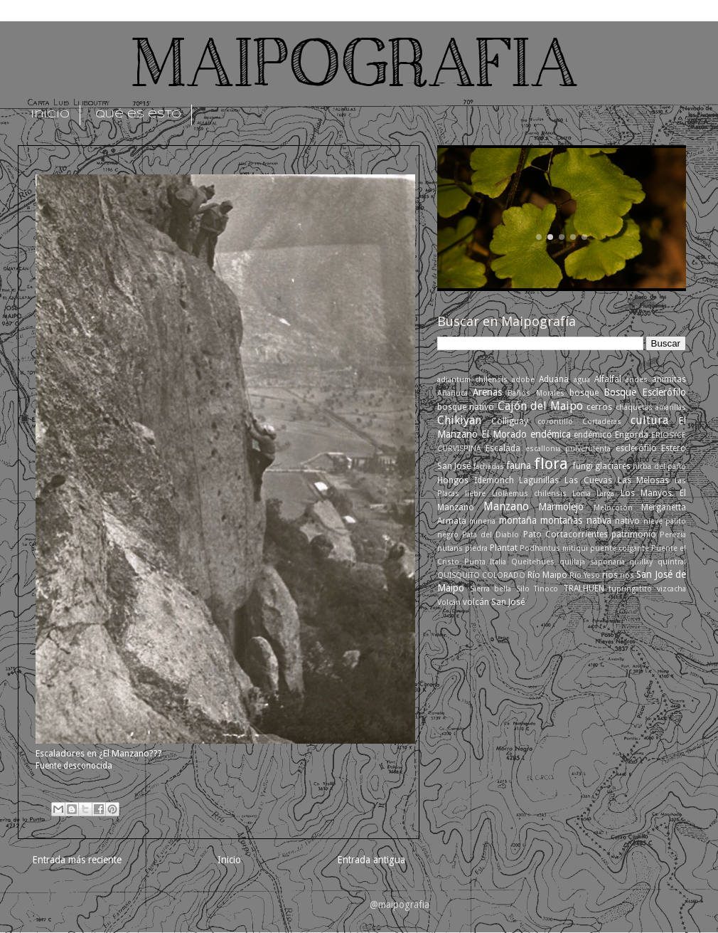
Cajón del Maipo (541, 406)
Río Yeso (584, 575)
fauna (518, 465)
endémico (593, 435)
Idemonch (494, 480)
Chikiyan (459, 420)
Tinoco (546, 589)
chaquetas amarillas (651, 407)
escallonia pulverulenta (568, 448)
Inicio (229, 859)
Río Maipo (547, 575)
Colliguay (509, 421)
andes (637, 379)
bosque (584, 393)
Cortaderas (601, 421)
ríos (627, 575)
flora (551, 464)
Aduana (554, 379)
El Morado (504, 434)
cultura (649, 420)
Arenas (487, 392)
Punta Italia (485, 561)
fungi (583, 466)
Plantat (504, 548)
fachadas (488, 466)
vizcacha (671, 589)
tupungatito (630, 589)
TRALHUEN (583, 589)
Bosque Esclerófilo (645, 392)
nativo (627, 521)
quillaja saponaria (592, 561)
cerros (599, 407)
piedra (476, 548)
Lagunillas (539, 480)
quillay (641, 561)
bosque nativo (465, 407)
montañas (561, 520)
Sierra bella (491, 589)
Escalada (503, 448)
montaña (518, 520)
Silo (523, 589)
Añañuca (452, 393)
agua (582, 379)
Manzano (506, 506)
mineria (482, 521)
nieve (653, 521)
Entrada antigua (371, 859)
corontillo (555, 421)
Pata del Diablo (490, 534)
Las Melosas (644, 480)
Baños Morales (536, 393)
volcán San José (494, 602)
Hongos (452, 480)
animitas (669, 379)
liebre (475, 493)
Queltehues (532, 561)
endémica (550, 434)
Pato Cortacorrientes (565, 534)
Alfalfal (607, 379)
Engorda (631, 435)
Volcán (449, 602)
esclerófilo (636, 448)
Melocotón (613, 507)
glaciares (613, 466)
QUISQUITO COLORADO (481, 575)
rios (610, 575)
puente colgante (619, 548)
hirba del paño (659, 466)
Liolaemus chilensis (529, 493)
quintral (672, 561)
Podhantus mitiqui (554, 548)
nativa (598, 520)
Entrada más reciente (77, 859)
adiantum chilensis (472, 379)
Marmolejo (561, 506)
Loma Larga (593, 493)
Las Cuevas (588, 480)
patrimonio (633, 534)
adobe (523, 379)
